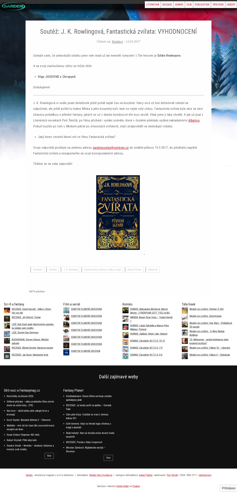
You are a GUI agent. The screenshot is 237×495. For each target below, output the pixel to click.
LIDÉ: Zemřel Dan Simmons (25, 332)
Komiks (157, 5)
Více (49, 455)
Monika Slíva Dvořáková (100, 475)
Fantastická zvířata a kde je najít (102, 269)
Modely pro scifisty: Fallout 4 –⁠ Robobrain (210, 354)
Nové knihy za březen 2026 (20, 396)
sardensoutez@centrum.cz (111, 147)
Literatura (121, 5)
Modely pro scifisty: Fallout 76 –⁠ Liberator (210, 347)
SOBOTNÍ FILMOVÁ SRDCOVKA (86, 309)
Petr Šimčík (172, 475)
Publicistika (190, 5)
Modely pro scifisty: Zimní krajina (205, 316)
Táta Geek (210, 5)
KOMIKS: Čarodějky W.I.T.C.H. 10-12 (147, 340)
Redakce (117, 41)
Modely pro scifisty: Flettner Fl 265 (207, 309)
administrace (205, 475)
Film (172, 5)
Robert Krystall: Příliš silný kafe (22, 440)
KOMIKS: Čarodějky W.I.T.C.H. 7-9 (146, 347)
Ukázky (228, 5)
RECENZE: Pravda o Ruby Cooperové (84, 442)
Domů (7, 17)
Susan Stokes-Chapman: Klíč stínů (23, 434)
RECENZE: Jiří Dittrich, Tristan (26, 317)
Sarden (29, 475)
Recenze (140, 5)
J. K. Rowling (71, 269)
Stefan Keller (122, 486)
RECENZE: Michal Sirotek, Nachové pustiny (32, 347)
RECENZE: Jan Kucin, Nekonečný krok (30, 354)
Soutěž (53, 269)
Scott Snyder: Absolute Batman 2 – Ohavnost (29, 419)
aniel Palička (146, 475)
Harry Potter (135, 269)
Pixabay (136, 486)
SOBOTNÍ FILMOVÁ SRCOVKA (85, 351)
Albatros (194, 120)
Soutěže (38, 269)
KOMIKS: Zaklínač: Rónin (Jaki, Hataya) (148, 333)
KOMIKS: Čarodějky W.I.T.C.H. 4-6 (146, 354)
